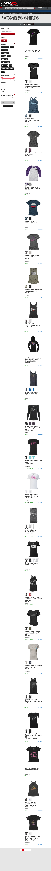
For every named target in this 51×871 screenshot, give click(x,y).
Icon (9, 56)
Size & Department (7, 95)
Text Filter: (5, 29)
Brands (3, 44)
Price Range (5, 75)
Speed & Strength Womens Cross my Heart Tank (33, 701)
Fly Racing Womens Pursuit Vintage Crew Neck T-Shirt (32, 86)
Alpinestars (5, 47)
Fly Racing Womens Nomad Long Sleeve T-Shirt (32, 427)
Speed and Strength (7, 68)
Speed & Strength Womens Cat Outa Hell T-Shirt (33, 735)
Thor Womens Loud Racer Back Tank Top (32, 119)
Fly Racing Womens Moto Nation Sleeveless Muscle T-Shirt (33, 530)
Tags (3, 38)
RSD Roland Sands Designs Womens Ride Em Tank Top (32, 325)
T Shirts (4, 40)
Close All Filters (8, 106)
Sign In (41, 8)
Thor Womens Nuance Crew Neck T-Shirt (32, 256)
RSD (11, 65)
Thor (3, 71)
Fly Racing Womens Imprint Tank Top (31, 393)
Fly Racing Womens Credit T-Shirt (31, 563)
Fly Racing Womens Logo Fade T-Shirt (33, 461)
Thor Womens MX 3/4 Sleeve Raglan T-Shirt (32, 188)
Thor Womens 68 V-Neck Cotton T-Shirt (33, 666)
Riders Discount (7, 13)
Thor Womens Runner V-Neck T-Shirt (33, 153)
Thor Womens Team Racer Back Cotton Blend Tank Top (33, 598)
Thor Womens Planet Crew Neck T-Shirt (32, 222)
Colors (3, 89)
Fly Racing (4, 50)
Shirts (25, 13)
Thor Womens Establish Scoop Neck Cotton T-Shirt (33, 632)
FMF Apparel (5, 53)
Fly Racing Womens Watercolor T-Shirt (31, 495)
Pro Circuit (5, 65)
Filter (8, 33)
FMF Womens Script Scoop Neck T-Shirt (32, 769)
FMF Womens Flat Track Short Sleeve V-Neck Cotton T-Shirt (33, 838)
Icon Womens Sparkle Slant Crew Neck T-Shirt (33, 51)
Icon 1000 (4, 59)
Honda (4, 56)
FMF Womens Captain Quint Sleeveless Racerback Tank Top (32, 803)
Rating (3, 83)
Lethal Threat (6, 62)
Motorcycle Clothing (17, 13)
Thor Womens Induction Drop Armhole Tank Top (33, 290)
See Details (40, 58)
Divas (11, 47)
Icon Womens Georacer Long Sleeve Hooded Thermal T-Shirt (33, 359)
